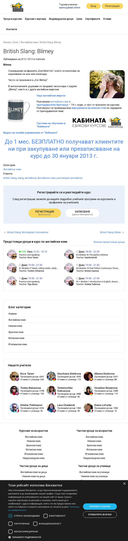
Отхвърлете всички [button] (100, 514)
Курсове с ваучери (35, 19)
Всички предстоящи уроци (109, 242)
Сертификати (92, 19)
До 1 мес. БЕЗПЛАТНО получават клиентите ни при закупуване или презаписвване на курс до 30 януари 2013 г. (64, 148)
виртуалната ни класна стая (89, 107)
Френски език (16, 332)
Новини (12, 313)
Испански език (16, 338)
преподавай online (69, 7)
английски (30, 177)
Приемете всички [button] (99, 506)
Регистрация (112, 6)
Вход (93, 6)
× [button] (124, 484)
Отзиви (107, 19)
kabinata (40, 59)
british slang (9, 177)
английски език (59, 101)
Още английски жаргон (51, 95)
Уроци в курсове (12, 19)
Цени (79, 19)
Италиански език (17, 344)
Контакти (11, 29)
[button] (44, 536)
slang (21, 177)
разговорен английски (69, 177)
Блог (16, 42)
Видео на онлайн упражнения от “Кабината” (30, 132)
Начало (7, 42)
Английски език (29, 42)
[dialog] (64, 510)
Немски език (15, 326)
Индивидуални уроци (61, 19)
